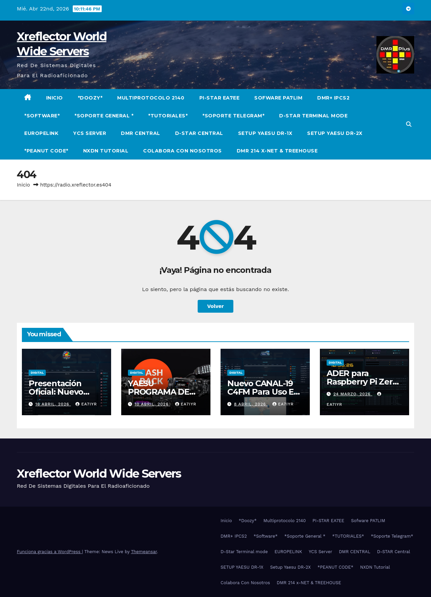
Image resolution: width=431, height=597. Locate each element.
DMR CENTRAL (140, 133)
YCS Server (89, 133)
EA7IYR (86, 404)
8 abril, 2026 (251, 404)
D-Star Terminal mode (313, 116)
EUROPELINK (41, 133)
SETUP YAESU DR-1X (265, 133)
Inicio (54, 98)
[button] (408, 124)
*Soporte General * (103, 116)
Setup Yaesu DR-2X (335, 133)
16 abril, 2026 (53, 404)
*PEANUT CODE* (46, 151)
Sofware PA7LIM (278, 98)
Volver (215, 306)
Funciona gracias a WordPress (49, 551)
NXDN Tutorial (106, 151)
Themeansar (144, 551)
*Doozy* (90, 98)
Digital (37, 372)
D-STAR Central (199, 133)
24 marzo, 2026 (352, 394)
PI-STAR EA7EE (219, 98)
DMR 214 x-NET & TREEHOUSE (277, 151)
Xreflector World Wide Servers (99, 473)
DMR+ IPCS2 (333, 98)
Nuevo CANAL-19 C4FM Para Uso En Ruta (263, 391)
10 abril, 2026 (152, 404)
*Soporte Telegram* (233, 116)
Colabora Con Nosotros (182, 151)
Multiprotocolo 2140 (151, 98)
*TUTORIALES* (168, 116)
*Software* (42, 116)
